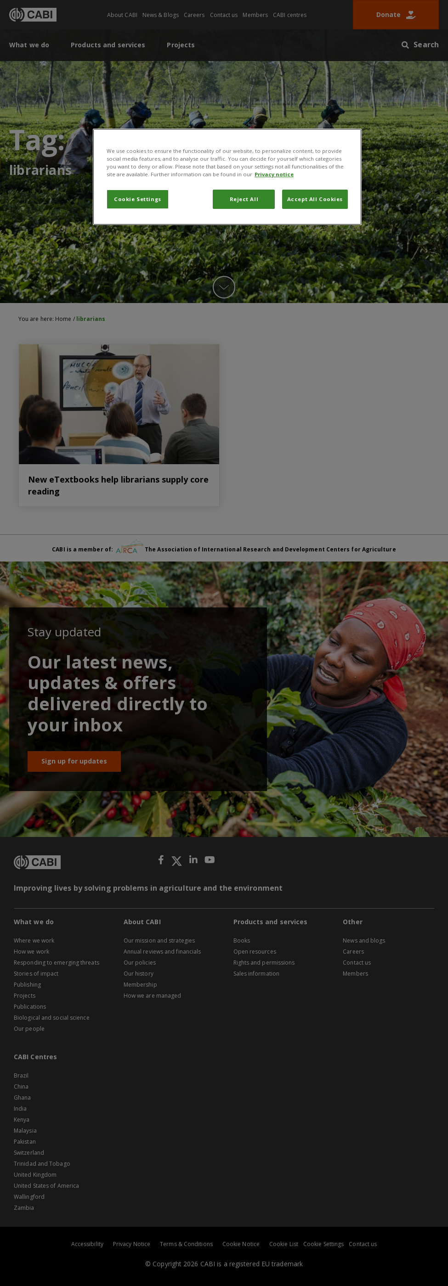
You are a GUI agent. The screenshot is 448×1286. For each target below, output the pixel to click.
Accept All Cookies (315, 199)
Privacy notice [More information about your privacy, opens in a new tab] (274, 174)
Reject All (244, 199)
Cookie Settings (137, 199)
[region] (227, 177)
